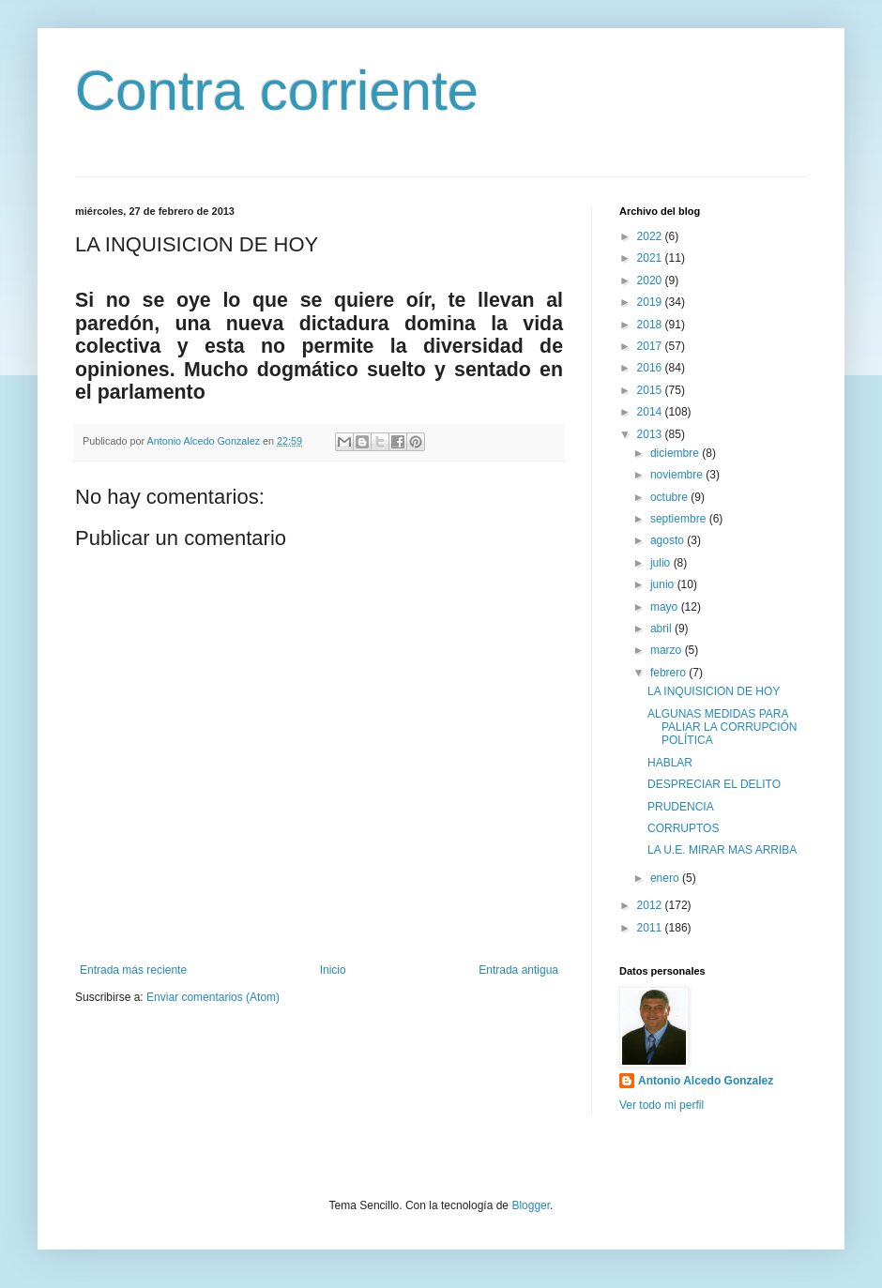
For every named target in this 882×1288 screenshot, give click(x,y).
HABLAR (669, 762)
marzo (667, 650)
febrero (669, 672)
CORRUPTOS (683, 828)
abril (662, 628)
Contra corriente (277, 90)
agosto (668, 540)
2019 (651, 302)
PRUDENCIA (680, 806)
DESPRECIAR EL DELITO (714, 784)
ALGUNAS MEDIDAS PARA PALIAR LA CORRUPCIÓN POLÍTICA (722, 727)
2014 (651, 411)
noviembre (678, 474)
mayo (665, 607)
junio (663, 584)
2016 (651, 367)
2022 (651, 236)
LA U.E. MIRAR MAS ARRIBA (722, 849)
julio (662, 562)
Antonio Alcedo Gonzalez (705, 1080)
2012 (651, 905)
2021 (651, 258)
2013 (651, 434)
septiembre (679, 518)
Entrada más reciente (133, 970)
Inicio (333, 970)
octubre (670, 497)
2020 (651, 280)
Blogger (530, 1205)
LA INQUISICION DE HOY (713, 691)
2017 (651, 346)
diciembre (676, 453)
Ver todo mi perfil (661, 1105)
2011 (651, 927)
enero (666, 878)
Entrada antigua (518, 970)
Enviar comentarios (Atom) (213, 997)
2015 (651, 390)
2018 (651, 324)
